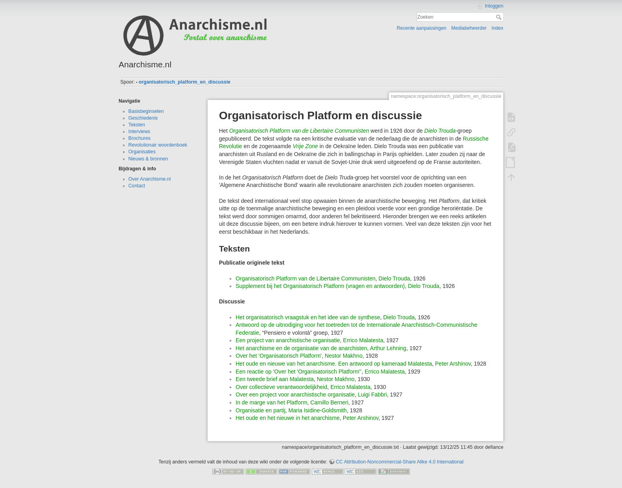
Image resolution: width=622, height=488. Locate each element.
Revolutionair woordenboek (158, 145)
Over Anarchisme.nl (150, 179)
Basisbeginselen (146, 111)
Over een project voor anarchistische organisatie (295, 394)
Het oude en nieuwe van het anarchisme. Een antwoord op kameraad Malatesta (334, 363)
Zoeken (499, 17)
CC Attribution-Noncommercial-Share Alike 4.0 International (399, 462)
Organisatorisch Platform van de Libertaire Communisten (299, 131)
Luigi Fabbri (372, 394)
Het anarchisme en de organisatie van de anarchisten (301, 348)
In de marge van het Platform (271, 402)
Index (497, 28)
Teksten (137, 125)
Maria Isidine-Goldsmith (317, 410)
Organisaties (142, 151)
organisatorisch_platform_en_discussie (184, 82)
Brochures (140, 138)
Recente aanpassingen (421, 28)
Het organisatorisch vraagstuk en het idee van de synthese (308, 317)
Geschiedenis (143, 118)
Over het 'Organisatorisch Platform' (279, 356)
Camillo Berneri (329, 402)
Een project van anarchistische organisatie (288, 340)
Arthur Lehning (388, 348)
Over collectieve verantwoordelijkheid (281, 387)
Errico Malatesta (363, 340)
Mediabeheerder (469, 28)
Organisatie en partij (260, 410)
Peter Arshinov (453, 363)
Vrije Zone (305, 146)
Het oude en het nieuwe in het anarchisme (288, 418)
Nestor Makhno (344, 356)
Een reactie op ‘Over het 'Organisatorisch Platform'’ (298, 371)
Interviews (139, 131)
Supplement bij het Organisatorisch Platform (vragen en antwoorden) (320, 286)
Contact (137, 186)
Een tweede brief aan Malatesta (275, 379)
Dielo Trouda (440, 131)
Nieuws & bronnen (148, 159)
